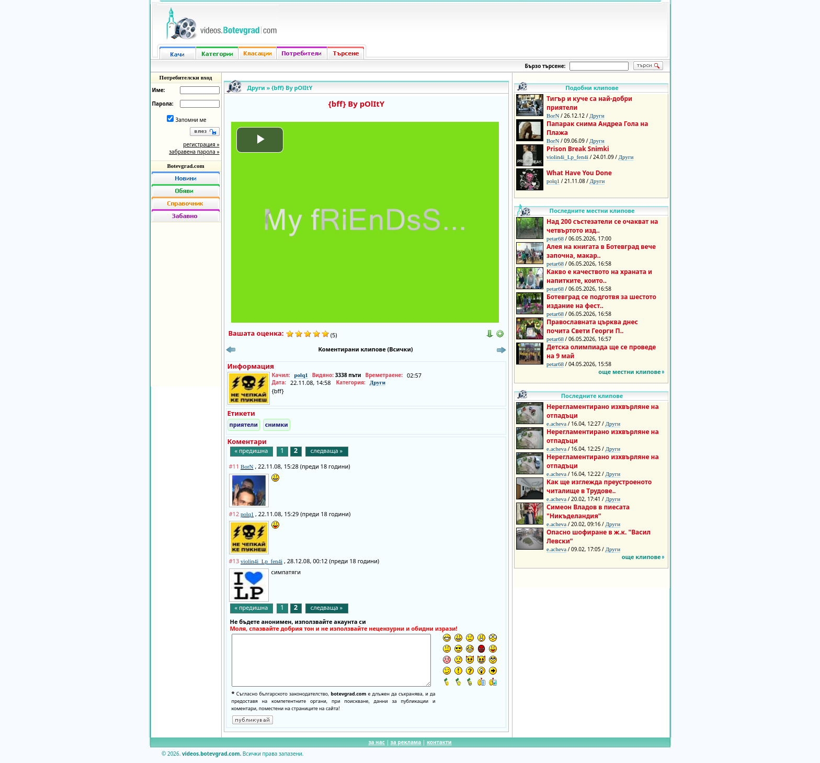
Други (256, 88)
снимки (276, 424)
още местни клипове (629, 371)
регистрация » (201, 144)
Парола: (163, 103)
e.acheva (556, 423)
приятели (244, 424)
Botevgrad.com (185, 166)
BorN (552, 115)
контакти (439, 742)
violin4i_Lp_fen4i (567, 157)
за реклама (406, 742)
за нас (376, 742)
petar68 (555, 238)
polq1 (301, 375)
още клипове (641, 557)
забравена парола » (194, 151)
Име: (158, 90)
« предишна (251, 450)
